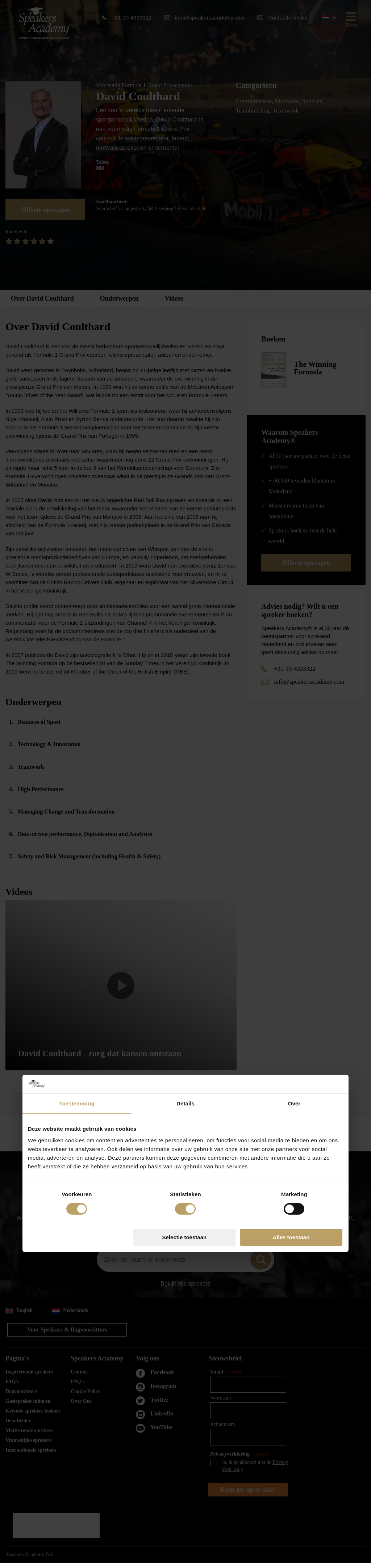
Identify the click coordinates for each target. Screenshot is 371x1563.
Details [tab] (185, 722)
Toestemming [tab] (77, 722)
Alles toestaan (291, 856)
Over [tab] (294, 722)
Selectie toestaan (184, 856)
